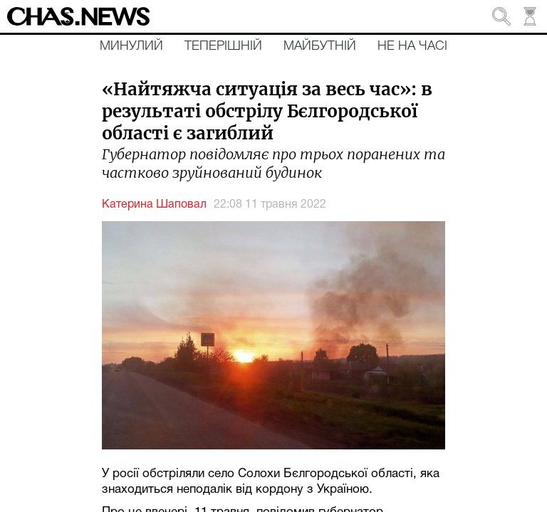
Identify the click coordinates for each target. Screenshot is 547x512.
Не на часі (412, 46)
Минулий (131, 46)
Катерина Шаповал (154, 205)
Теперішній (223, 46)
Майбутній (319, 46)
